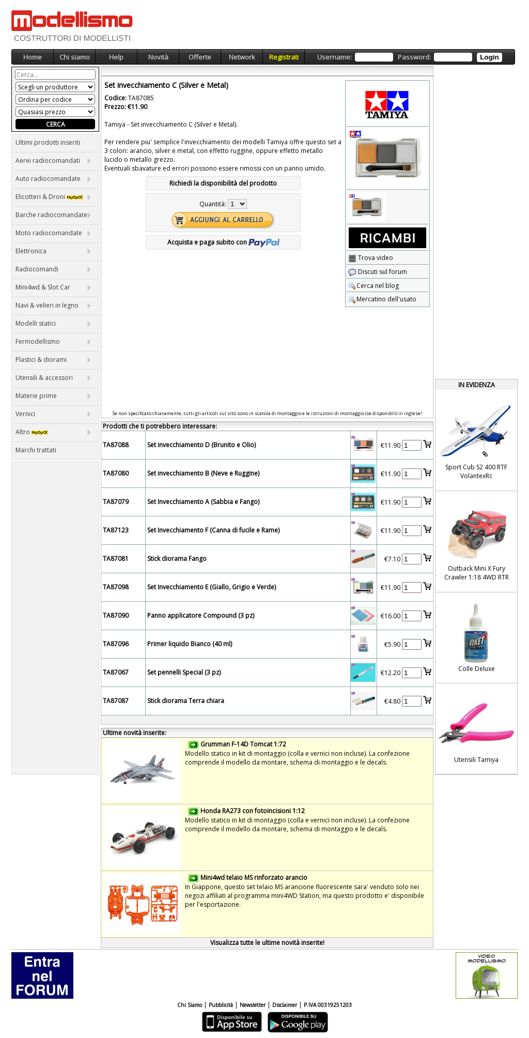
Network (242, 57)
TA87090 (116, 615)
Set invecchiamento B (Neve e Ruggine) (203, 473)
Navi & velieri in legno (53, 305)
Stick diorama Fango (177, 558)
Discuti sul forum (377, 271)
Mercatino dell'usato (382, 299)
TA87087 (116, 700)
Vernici (53, 413)
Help (116, 57)
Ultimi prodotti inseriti (47, 142)
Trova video (370, 257)
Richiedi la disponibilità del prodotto (223, 183)
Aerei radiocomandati (53, 160)
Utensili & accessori (53, 377)
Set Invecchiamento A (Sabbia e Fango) (203, 501)
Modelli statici (53, 323)
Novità (158, 57)
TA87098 (116, 587)
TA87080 (116, 473)
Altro (53, 432)
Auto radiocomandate (53, 178)
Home (32, 57)
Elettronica (53, 251)
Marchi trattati (35, 450)
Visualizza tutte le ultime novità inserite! (267, 942)
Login (489, 57)
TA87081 (116, 558)
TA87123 (116, 530)
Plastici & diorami (53, 359)
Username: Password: (409, 57)
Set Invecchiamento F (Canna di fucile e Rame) (213, 530)
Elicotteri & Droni (53, 196)
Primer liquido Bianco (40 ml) (189, 643)
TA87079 (116, 501)
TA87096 (116, 643)
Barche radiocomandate (53, 214)
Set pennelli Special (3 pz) (184, 672)
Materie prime (53, 395)
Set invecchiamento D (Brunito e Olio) (201, 444)
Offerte (200, 57)
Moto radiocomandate (53, 232)
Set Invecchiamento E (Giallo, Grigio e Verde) (211, 587)
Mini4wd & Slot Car (53, 287)
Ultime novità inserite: (134, 732)
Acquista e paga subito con (223, 242)
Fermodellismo (53, 341)
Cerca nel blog (373, 285)
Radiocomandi (53, 269)
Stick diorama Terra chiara (185, 700)
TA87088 (116, 444)
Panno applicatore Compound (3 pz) (200, 615)
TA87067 (116, 672)
